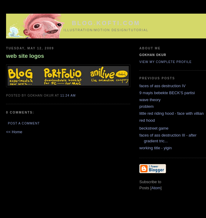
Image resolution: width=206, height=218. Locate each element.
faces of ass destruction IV (162, 86)
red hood (147, 120)
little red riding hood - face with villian (171, 113)
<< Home (14, 132)
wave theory (150, 99)
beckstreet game (153, 128)
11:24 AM (68, 95)
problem (146, 106)
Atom (156, 188)
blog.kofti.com (106, 23)
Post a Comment (24, 123)
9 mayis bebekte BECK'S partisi (167, 93)
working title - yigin (155, 148)
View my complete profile (165, 62)
